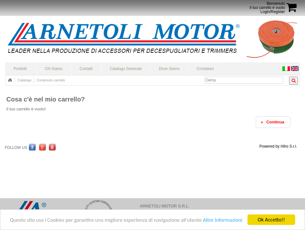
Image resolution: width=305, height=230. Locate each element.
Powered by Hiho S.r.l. (278, 146)
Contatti (85, 68)
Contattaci (205, 68)
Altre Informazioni (222, 220)
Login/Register (273, 12)
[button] (273, 122)
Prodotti (19, 68)
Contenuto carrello (51, 80)
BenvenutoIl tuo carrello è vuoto (267, 5)
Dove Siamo (169, 68)
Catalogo (24, 80)
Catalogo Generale (126, 68)
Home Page (9, 80)
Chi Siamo (53, 68)
